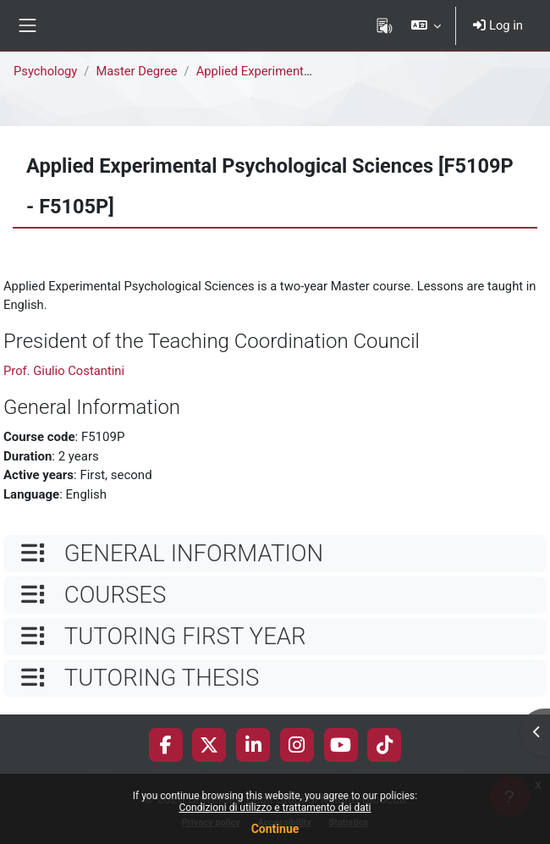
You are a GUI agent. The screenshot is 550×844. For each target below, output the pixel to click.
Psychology (45, 71)
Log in (498, 25)
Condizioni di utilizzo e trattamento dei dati (275, 808)
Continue (275, 829)
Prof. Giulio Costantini (63, 370)
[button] (426, 25)
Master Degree (136, 71)
